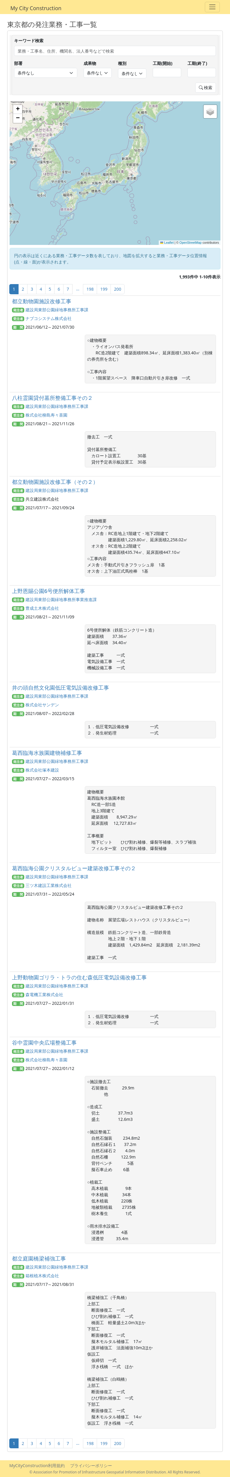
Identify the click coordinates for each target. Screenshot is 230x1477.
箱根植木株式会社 (42, 1275)
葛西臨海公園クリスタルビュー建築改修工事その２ (74, 868)
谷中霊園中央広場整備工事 (44, 1042)
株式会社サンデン (42, 705)
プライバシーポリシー (91, 1465)
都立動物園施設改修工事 (41, 301)
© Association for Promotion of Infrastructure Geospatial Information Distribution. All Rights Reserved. (115, 1472)
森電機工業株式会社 (44, 994)
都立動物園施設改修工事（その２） (55, 481)
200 (117, 289)
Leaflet (167, 242)
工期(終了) (197, 63)
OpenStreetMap (190, 242)
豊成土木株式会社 (42, 608)
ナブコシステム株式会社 (48, 318)
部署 (18, 63)
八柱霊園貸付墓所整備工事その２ (52, 397)
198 (90, 289)
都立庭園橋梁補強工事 (39, 1258)
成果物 (90, 63)
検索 (206, 87)
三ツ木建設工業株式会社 (48, 885)
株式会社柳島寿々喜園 (46, 415)
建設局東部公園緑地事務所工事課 (56, 310)
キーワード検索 (28, 40)
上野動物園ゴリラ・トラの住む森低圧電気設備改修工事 (79, 977)
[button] (17, 109)
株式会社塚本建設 (42, 770)
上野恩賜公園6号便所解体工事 (48, 591)
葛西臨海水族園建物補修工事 (47, 752)
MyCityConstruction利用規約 (37, 1465)
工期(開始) (162, 63)
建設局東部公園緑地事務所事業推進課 (61, 599)
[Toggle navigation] (212, 7)
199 (104, 289)
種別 (122, 63)
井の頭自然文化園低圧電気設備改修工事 (60, 687)
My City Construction (36, 8)
